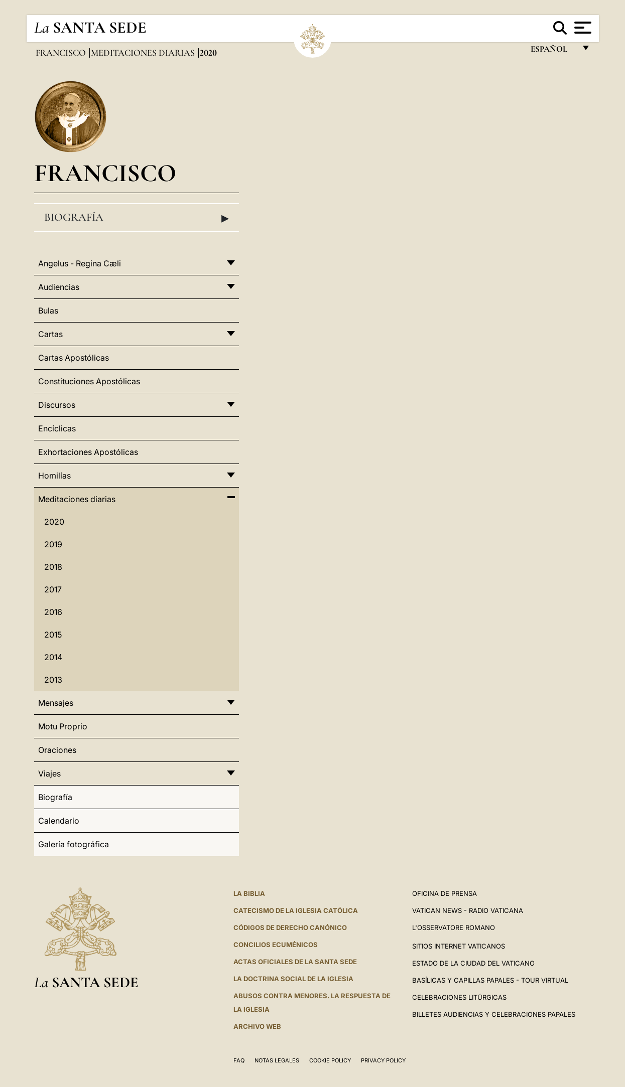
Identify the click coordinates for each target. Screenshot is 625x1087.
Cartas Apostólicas (73, 358)
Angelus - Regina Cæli (79, 263)
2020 (54, 522)
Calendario (58, 821)
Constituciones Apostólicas (89, 381)
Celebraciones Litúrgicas (459, 997)
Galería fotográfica (73, 844)
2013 (53, 680)
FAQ (238, 1060)
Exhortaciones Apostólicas (88, 452)
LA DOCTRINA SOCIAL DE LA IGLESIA (293, 979)
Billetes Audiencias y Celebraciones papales (493, 1014)
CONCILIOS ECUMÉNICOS (275, 945)
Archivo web (257, 1026)
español (553, 51)
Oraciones (57, 750)
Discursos (56, 405)
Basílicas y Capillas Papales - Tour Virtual (490, 980)
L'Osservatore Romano (453, 927)
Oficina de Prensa (444, 893)
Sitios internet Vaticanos (458, 946)
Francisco (62, 52)
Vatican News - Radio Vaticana (467, 910)
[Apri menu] (581, 27)
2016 (53, 612)
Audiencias (58, 287)
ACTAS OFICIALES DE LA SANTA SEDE (295, 962)
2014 (53, 657)
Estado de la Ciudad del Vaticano (473, 963)
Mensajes (55, 703)
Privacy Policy (383, 1060)
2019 (53, 544)
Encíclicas (57, 428)
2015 (53, 635)
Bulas (48, 310)
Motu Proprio (62, 726)
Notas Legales (277, 1060)
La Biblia (249, 893)
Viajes (49, 773)
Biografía (136, 218)
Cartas (50, 334)
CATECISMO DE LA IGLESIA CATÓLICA (295, 910)
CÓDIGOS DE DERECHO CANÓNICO (290, 927)
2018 (53, 567)
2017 (53, 589)
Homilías (54, 476)
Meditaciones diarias (144, 52)
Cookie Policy (330, 1060)
